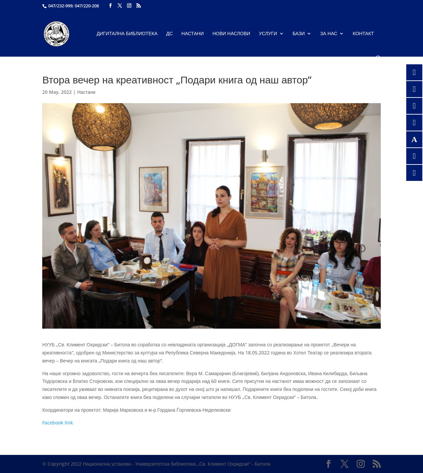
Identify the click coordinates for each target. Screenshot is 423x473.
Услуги (268, 34)
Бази (299, 34)
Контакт (363, 34)
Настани (192, 34)
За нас (328, 34)
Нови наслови (231, 34)
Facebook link (57, 422)
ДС (169, 34)
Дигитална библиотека (127, 34)
